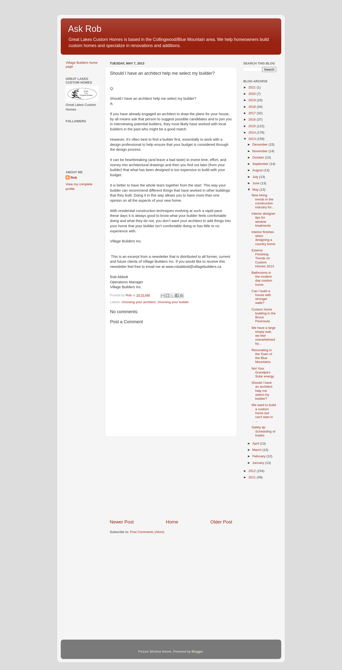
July (255, 177)
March (257, 450)
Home (172, 521)
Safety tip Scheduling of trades (263, 431)
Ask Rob (84, 29)
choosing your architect (139, 302)
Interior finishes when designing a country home (263, 238)
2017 (252, 113)
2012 (252, 471)
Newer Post (122, 521)
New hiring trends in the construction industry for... (263, 201)
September (260, 164)
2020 (252, 94)
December (260, 144)
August (258, 170)
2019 (252, 100)
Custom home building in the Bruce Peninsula (264, 315)
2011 (252, 477)
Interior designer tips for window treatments (264, 219)
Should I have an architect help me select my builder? (262, 390)
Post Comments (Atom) (147, 532)
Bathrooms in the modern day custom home (262, 278)
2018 (252, 107)
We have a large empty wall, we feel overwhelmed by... (264, 336)
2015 (252, 126)
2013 (252, 139)
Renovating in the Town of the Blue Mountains (262, 356)
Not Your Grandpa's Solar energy (263, 372)
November (260, 151)
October (258, 157)
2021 (252, 87)
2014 (252, 132)
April (256, 443)
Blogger (197, 651)
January (258, 463)
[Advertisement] (171, 478)
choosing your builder (173, 302)
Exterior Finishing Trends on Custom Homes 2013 (263, 258)
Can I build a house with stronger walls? (261, 297)
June (256, 183)
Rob (74, 177)
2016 (252, 119)
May (255, 189)
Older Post (221, 521)
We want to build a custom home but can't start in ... (264, 413)
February (259, 456)
